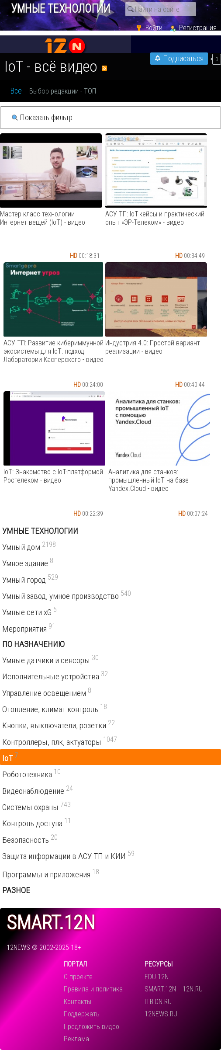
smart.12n (51, 923)
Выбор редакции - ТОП (62, 91)
